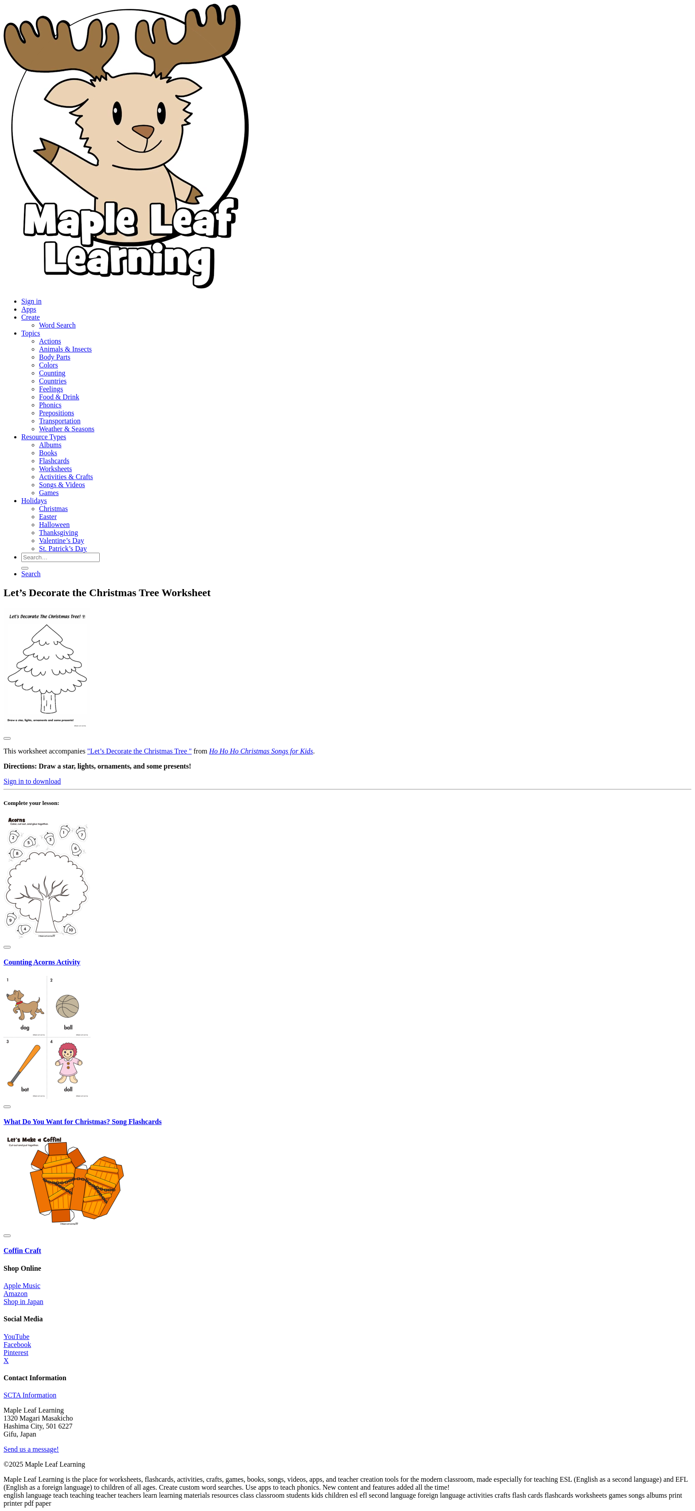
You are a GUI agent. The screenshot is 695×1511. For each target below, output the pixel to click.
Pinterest (16, 1352)
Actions (50, 341)
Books (48, 453)
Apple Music (22, 1285)
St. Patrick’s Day (63, 548)
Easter (48, 516)
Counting (52, 373)
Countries (52, 381)
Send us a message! (31, 1449)
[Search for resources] (60, 557)
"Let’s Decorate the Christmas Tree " (139, 751)
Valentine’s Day (61, 540)
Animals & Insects (65, 349)
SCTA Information (30, 1395)
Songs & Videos (62, 484)
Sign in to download (32, 781)
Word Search (57, 325)
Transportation (60, 421)
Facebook (17, 1344)
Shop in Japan (23, 1301)
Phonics (50, 405)
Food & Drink (59, 397)
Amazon (15, 1293)
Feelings (51, 389)
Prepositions (56, 413)
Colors (48, 365)
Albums (50, 445)
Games (49, 492)
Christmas (53, 508)
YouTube (16, 1336)
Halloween (54, 524)
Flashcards (54, 461)
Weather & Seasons (66, 429)
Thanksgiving (58, 532)
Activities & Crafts (66, 476)
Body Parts (54, 357)
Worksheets (55, 468)
